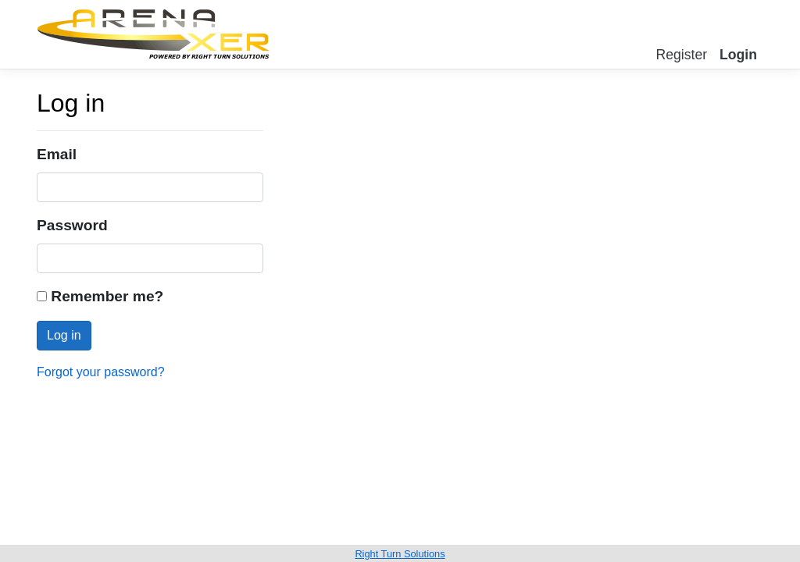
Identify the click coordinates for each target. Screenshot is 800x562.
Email (57, 154)
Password (72, 225)
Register (682, 54)
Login (738, 54)
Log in (64, 335)
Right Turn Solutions (400, 554)
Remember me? (100, 296)
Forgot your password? (101, 372)
